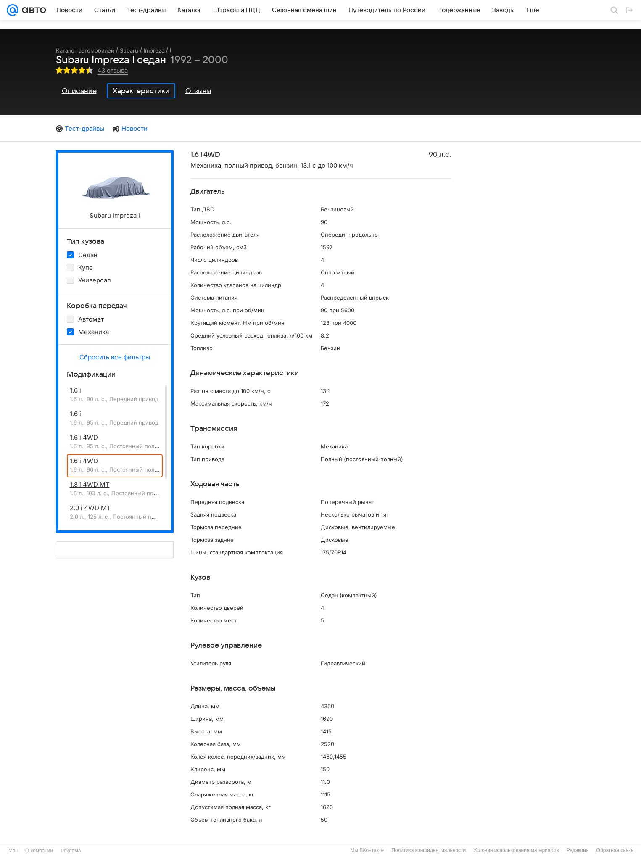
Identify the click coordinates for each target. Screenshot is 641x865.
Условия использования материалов (516, 850)
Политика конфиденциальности (428, 850)
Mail (13, 851)
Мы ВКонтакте (367, 850)
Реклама (71, 851)
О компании (39, 851)
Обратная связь (614, 850)
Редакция (578, 850)
